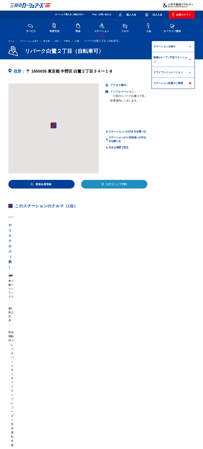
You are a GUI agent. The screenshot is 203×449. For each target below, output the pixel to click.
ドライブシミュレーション (168, 72)
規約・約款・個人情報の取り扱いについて (63, 422)
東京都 (46, 41)
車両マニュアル (55, 319)
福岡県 (52, 405)
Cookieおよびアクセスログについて (169, 435)
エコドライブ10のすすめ (143, 422)
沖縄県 (79, 405)
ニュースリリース (77, 435)
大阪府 (121, 399)
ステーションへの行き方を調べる (127, 131)
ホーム (11, 41)
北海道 (38, 394)
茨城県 (66, 394)
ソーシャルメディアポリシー (58, 438)
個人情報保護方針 (97, 435)
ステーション (101, 27)
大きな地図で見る (118, 147)
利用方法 (54, 27)
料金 (78, 27)
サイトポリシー (32, 422)
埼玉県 (107, 394)
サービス (31, 27)
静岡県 (79, 399)
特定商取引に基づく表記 (100, 422)
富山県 (38, 399)
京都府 (107, 399)
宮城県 (52, 394)
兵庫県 (134, 399)
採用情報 (61, 435)
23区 (56, 41)
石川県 (52, 399)
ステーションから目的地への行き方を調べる (127, 139)
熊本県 (66, 405)
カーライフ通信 (172, 27)
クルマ (125, 27)
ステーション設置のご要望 (168, 83)
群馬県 (93, 394)
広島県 (162, 399)
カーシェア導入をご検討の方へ (70, 14)
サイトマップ (121, 422)
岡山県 (38, 405)
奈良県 (148, 399)
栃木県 (79, 394)
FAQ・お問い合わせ (101, 14)
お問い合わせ (15, 422)
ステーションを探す (29, 41)
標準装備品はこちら (23, 319)
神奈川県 (149, 394)
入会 (149, 27)
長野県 (66, 399)
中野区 (67, 41)
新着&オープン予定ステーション (170, 59)
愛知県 (93, 399)
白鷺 (77, 41)
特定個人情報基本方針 (118, 435)
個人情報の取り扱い (141, 435)
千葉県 (121, 394)
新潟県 (162, 394)
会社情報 (50, 435)
